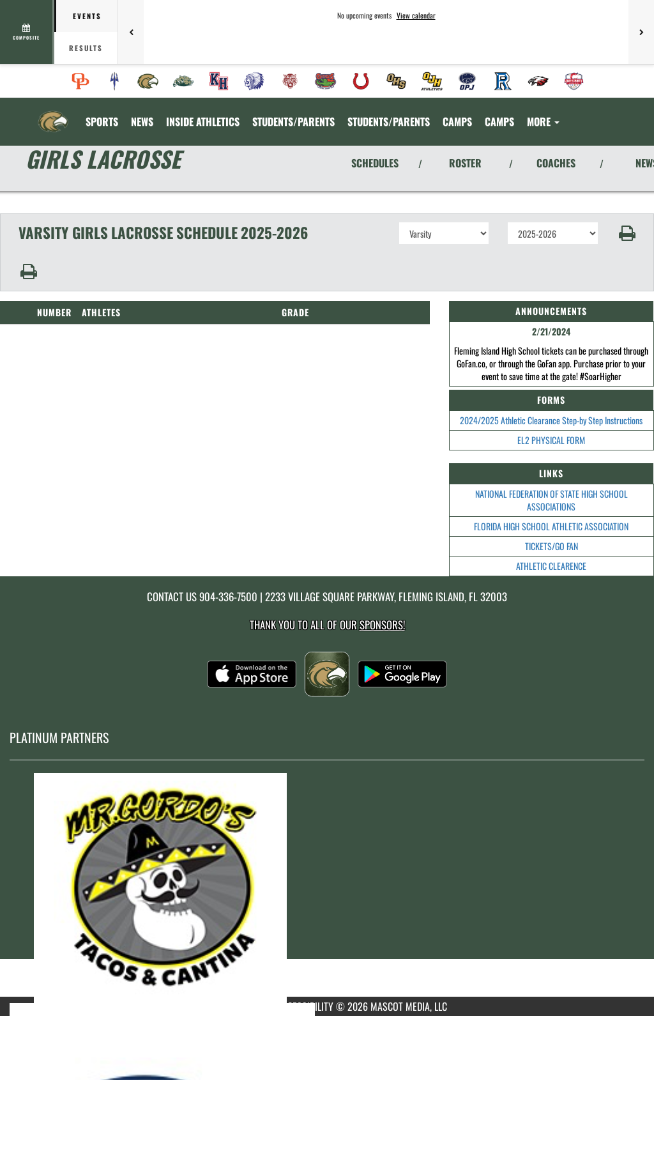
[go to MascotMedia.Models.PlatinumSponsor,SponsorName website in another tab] (327, 888)
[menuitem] (80, 81)
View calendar (416, 15)
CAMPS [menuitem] (457, 121)
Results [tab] (86, 48)
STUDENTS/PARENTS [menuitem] (293, 121)
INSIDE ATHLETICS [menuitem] (203, 121)
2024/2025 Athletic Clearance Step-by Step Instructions (551, 420)
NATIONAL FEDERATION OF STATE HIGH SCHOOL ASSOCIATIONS (551, 500)
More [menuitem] (543, 121)
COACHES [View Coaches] (555, 163)
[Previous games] (131, 32)
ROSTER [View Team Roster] (465, 163)
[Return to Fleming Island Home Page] (53, 114)
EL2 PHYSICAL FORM (551, 440)
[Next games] (641, 32)
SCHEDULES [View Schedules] (375, 163)
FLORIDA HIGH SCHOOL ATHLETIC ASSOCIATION (551, 526)
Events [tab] (87, 16)
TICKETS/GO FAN (551, 546)
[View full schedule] (27, 32)
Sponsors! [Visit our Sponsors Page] (382, 625)
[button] (626, 233)
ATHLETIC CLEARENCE (551, 565)
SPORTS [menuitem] (102, 121)
